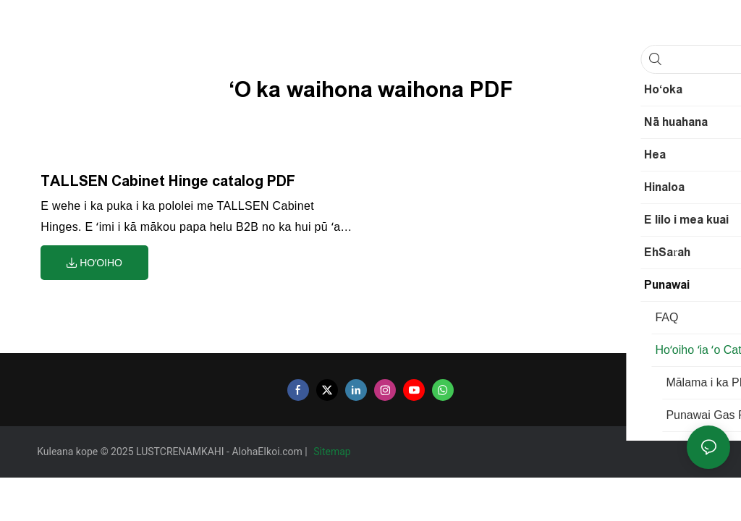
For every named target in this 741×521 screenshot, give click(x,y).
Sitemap (333, 451)
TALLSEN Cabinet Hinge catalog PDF (168, 181)
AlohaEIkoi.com (268, 451)
